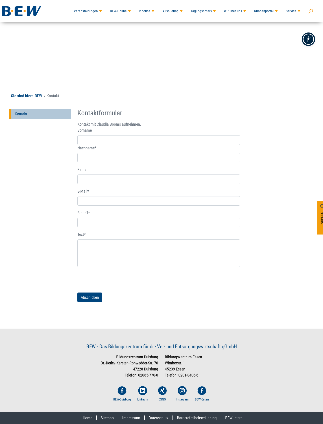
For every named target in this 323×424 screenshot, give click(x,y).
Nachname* (86, 148)
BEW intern (233, 417)
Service (291, 11)
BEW (38, 95)
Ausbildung (170, 11)
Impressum (131, 417)
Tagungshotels (201, 11)
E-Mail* (83, 191)
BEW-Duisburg (122, 393)
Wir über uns (233, 11)
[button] (308, 39)
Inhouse (144, 11)
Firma (82, 169)
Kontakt (21, 114)
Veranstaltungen (86, 11)
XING (162, 393)
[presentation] (111, 279)
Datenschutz (158, 417)
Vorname (84, 130)
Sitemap (107, 417)
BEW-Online (118, 11)
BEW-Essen (202, 393)
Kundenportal (264, 11)
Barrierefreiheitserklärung (197, 417)
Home (87, 417)
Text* (81, 234)
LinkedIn (142, 393)
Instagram (182, 393)
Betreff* (83, 212)
